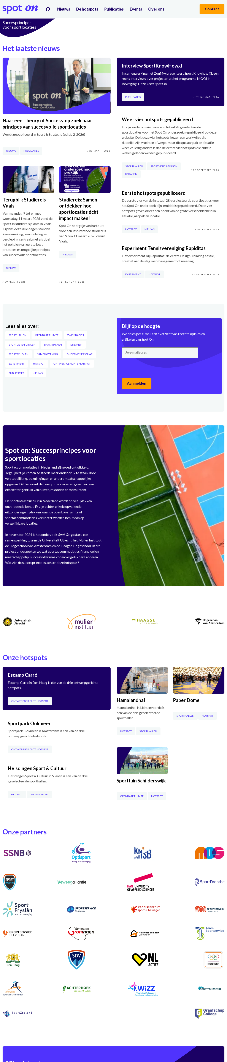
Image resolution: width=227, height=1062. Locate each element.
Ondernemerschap (79, 354)
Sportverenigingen (22, 344)
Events (136, 9)
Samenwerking (47, 354)
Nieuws (63, 9)
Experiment (16, 363)
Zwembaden (75, 335)
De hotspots (87, 9)
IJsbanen (76, 344)
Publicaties (114, 9)
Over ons (156, 9)
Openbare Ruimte (47, 335)
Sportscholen (19, 354)
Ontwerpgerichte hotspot (71, 363)
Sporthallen (17, 335)
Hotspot (39, 363)
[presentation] (154, 368)
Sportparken (53, 344)
